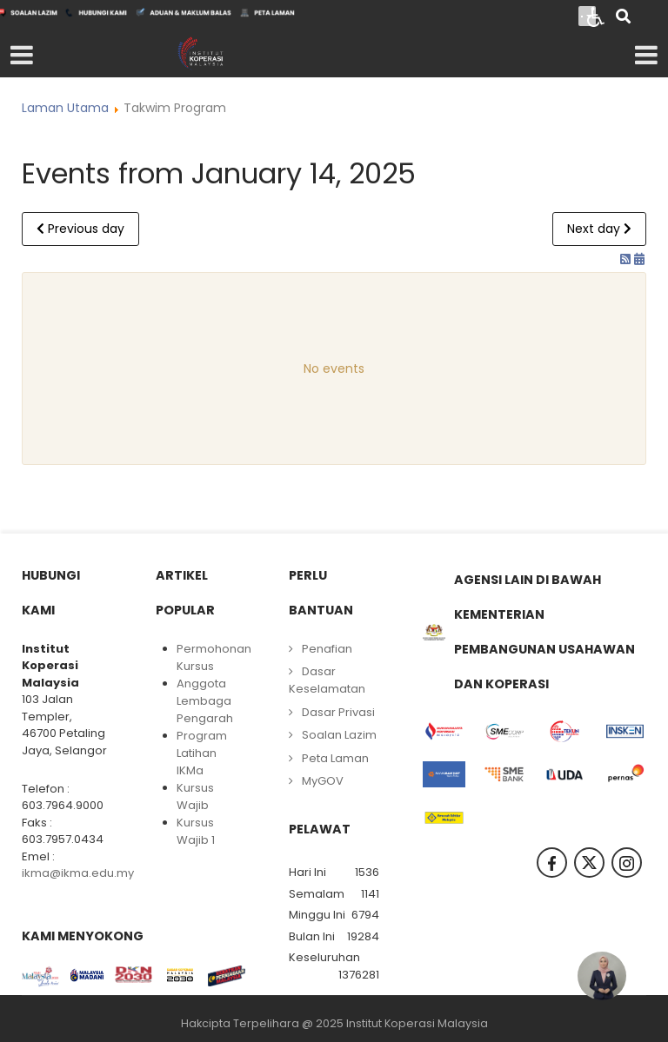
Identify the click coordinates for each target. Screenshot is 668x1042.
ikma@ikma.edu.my (78, 873)
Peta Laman (335, 758)
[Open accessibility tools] (596, 15)
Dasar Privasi (338, 712)
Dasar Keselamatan (327, 680)
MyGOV (323, 781)
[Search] (623, 17)
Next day (599, 228)
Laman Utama (65, 107)
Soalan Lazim (339, 735)
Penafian (327, 648)
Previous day (80, 228)
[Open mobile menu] (22, 56)
